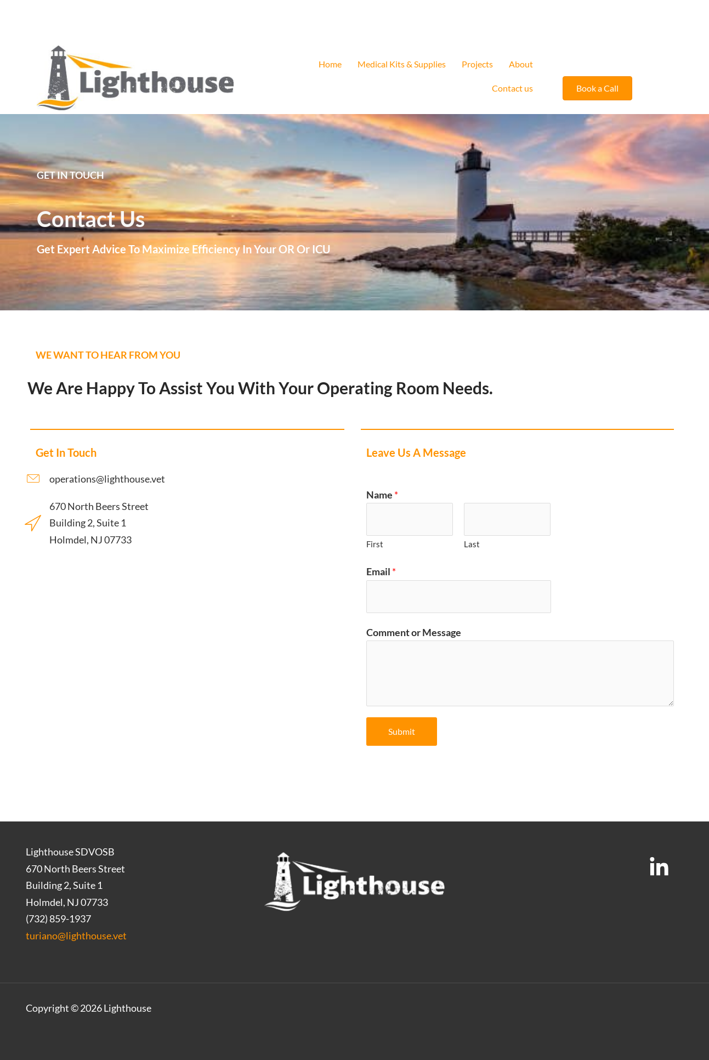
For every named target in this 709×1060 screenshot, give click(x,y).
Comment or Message (413, 632)
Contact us (512, 88)
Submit (401, 731)
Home (330, 64)
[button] (597, 88)
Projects (477, 64)
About (521, 64)
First (374, 544)
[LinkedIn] (659, 867)
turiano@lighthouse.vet (76, 935)
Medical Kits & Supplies (402, 64)
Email (381, 571)
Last (472, 544)
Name (382, 495)
